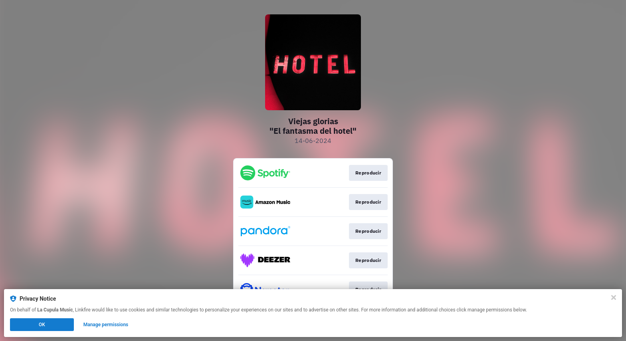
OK (42, 324)
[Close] (613, 297)
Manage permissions (106, 324)
